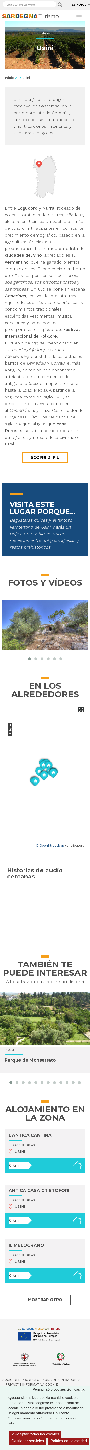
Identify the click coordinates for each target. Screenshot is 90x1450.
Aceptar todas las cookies (35, 1434)
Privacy (12, 1384)
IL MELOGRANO (26, 1245)
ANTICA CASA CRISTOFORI (39, 1190)
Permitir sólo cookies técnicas (61, 1389)
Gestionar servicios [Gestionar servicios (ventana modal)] (27, 1441)
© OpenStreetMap (50, 845)
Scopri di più (45, 457)
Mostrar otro (45, 1299)
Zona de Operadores (61, 1379)
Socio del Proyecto (20, 1379)
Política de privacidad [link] (68, 1441)
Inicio (9, 77)
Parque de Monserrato (30, 1060)
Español (79, 4)
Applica (60, 5)
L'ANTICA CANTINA (30, 1135)
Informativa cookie (40, 1384)
